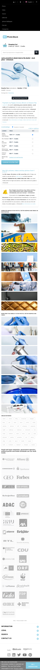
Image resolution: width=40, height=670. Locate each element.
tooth (4, 444)
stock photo (12, 88)
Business (11, 93)
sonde (10, 441)
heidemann (19, 429)
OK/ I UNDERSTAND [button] (33, 665)
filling (16, 418)
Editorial (4, 17)
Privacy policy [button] (18, 668)
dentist (10, 418)
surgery (29, 441)
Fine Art (4, 25)
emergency (24, 426)
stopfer (22, 441)
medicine (11, 433)
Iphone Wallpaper (7, 21)
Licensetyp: (5, 127)
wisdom (33, 444)
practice (12, 437)
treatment (18, 444)
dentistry (4, 426)
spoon (16, 441)
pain (29, 433)
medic (4, 433)
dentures (12, 426)
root (26, 437)
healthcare (11, 429)
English (29, 2)
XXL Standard (5, 138)
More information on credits (29, 204)
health (4, 429)
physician (5, 437)
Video (3, 10)
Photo (4, 6)
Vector (4, 14)
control (27, 422)
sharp (4, 441)
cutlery (33, 422)
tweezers (26, 444)
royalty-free (5, 105)
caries (15, 422)
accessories (23, 418)
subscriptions (19, 176)
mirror (23, 433)
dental (4, 418)
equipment (33, 426)
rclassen (8, 90)
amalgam (32, 418)
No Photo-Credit (4, 146)
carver (21, 422)
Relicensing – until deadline (5, 149)
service (32, 437)
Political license (4, 153)
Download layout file (20, 98)
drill (18, 426)
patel (35, 433)
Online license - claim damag (5, 135)
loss (35, 429)
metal (17, 433)
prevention (19, 437)
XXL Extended (4, 142)
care (9, 422)
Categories (5, 29)
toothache (11, 444)
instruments (27, 429)
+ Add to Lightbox (33, 128)
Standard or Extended (19, 127)
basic (4, 422)
